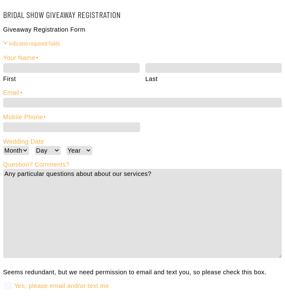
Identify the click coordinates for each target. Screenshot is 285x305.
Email (12, 93)
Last (151, 78)
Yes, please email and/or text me (61, 285)
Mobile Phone (24, 118)
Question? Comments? (36, 164)
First (9, 78)
